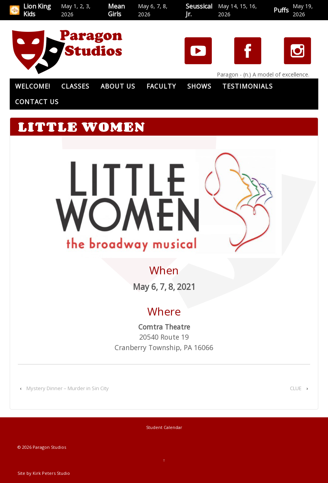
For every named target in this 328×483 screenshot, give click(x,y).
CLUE (296, 388)
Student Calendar (164, 427)
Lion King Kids (37, 10)
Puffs (281, 10)
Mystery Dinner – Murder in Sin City (67, 388)
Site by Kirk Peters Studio (43, 473)
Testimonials (247, 86)
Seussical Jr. (199, 10)
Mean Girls (116, 10)
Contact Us (37, 102)
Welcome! (32, 86)
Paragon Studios (48, 447)
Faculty (161, 86)
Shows (199, 86)
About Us (118, 86)
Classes (75, 86)
